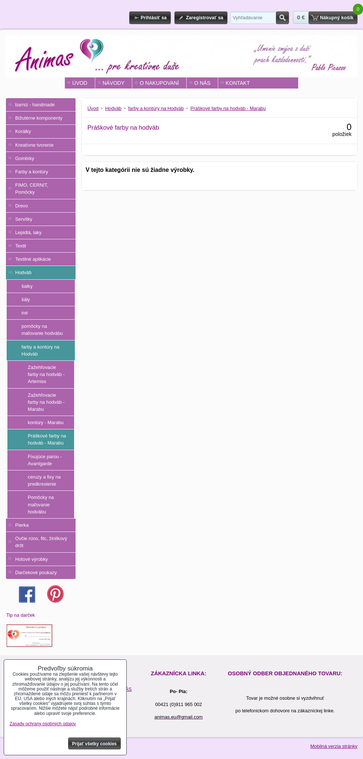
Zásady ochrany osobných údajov (43, 723)
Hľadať (282, 17)
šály (25, 299)
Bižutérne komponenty (38, 118)
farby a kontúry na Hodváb (40, 350)
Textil (20, 246)
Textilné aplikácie (33, 259)
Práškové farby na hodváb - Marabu (47, 439)
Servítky (23, 219)
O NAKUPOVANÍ (159, 83)
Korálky (23, 131)
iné (24, 313)
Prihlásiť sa (154, 17)
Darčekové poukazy (36, 572)
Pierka (22, 525)
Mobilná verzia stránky (333, 746)
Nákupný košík (336, 17)
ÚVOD (79, 83)
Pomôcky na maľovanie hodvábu (41, 504)
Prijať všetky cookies (94, 743)
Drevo (21, 206)
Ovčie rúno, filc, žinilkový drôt (41, 542)
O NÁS (202, 83)
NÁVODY (113, 83)
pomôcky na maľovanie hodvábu (42, 329)
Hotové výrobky (31, 559)
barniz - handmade (35, 104)
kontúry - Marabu (46, 422)
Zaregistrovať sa (204, 17)
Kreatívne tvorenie (34, 145)
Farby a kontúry (31, 171)
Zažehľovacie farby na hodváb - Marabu (46, 402)
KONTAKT (238, 83)
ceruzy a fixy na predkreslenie (44, 480)
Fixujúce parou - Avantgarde (45, 460)
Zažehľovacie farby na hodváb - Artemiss (46, 374)
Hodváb (23, 272)
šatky (27, 286)
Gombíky (24, 158)
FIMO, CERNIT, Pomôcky (31, 188)
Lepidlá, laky (28, 232)
